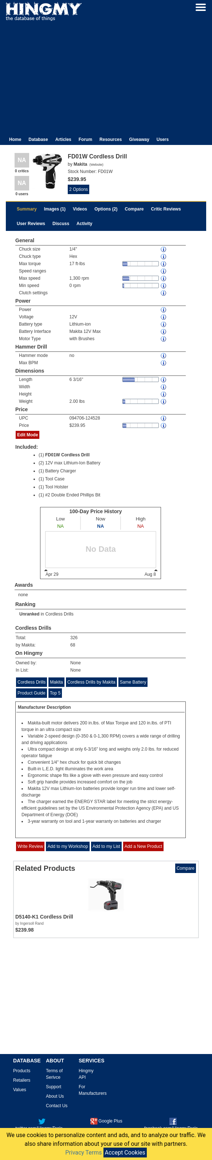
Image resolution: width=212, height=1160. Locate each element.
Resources (110, 139)
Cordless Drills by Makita (91, 682)
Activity (84, 223)
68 (72, 645)
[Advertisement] (106, 76)
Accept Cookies (125, 1152)
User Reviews (31, 223)
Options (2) (105, 209)
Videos (80, 209)
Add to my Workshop (67, 846)
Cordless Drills (59, 614)
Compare (134, 209)
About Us (55, 1096)
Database (38, 139)
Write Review (30, 846)
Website (96, 164)
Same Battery (133, 682)
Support (53, 1086)
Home (15, 139)
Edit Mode (27, 434)
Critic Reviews (166, 209)
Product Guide (31, 693)
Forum (85, 139)
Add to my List (106, 846)
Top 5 (55, 693)
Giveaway (139, 139)
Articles (63, 139)
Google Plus (106, 1121)
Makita (56, 682)
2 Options (78, 189)
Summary (27, 209)
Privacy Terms (83, 1152)
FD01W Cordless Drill (67, 454)
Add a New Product (143, 846)
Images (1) (55, 209)
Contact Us (56, 1105)
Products (21, 1070)
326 (74, 637)
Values (19, 1089)
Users (163, 139)
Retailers (21, 1080)
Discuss (60, 223)
